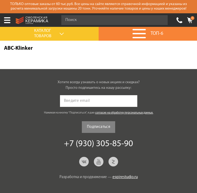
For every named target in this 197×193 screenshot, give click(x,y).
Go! (160, 20)
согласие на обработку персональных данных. (124, 112)
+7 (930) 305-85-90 (179, 20)
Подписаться (98, 127)
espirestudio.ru (125, 177)
